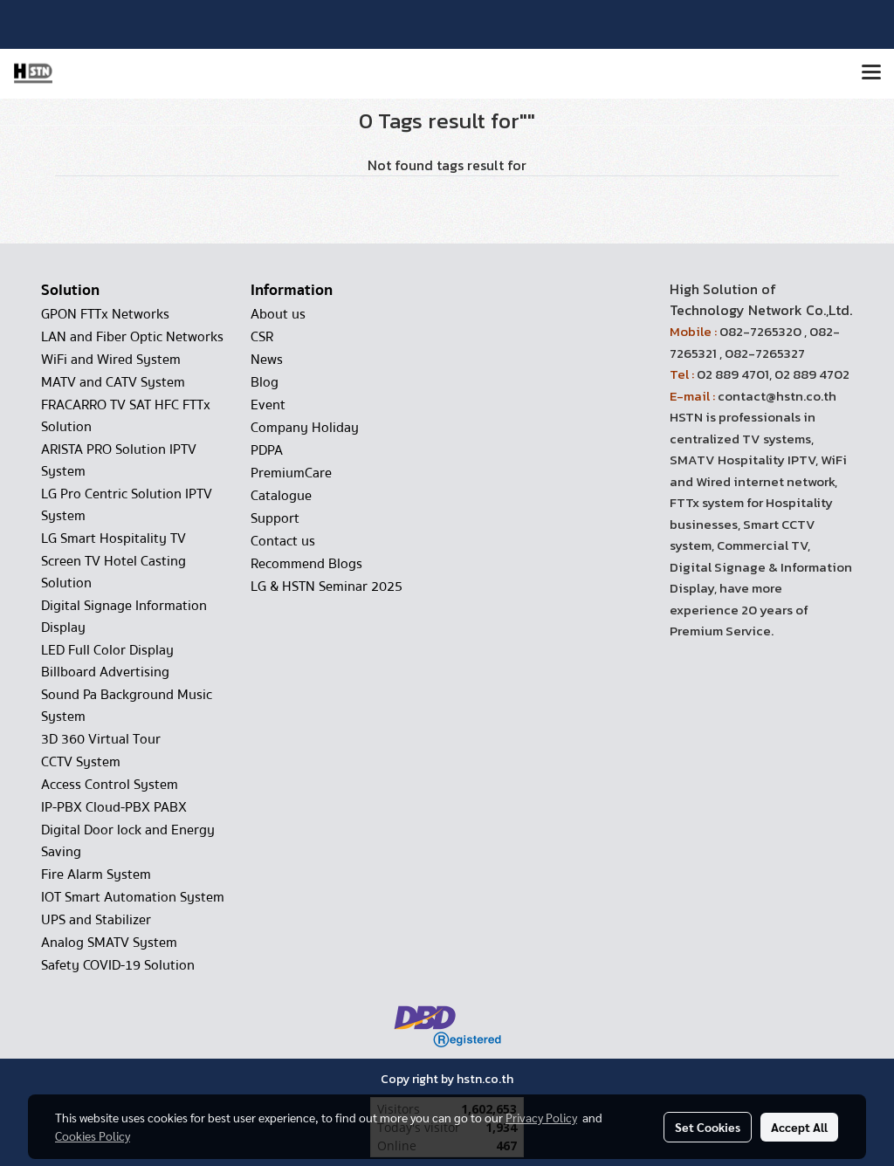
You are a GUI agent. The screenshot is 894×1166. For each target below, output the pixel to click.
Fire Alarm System (96, 874)
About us (278, 314)
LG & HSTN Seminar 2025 (326, 586)
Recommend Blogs (306, 563)
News (267, 359)
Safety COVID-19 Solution (118, 965)
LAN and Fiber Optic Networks (132, 337)
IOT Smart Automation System (132, 897)
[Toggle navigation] (871, 73)
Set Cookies (707, 1127)
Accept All (799, 1127)
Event (268, 405)
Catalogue (281, 495)
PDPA (267, 450)
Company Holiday (305, 427)
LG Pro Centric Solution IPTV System (126, 505)
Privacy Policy (541, 1117)
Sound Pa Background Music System (126, 705)
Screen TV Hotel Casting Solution (113, 572)
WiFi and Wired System (111, 359)
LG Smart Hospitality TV (113, 538)
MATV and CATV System (113, 382)
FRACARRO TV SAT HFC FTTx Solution (125, 416)
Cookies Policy (92, 1135)
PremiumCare (291, 473)
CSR (262, 337)
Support (275, 518)
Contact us (283, 541)
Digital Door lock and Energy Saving (128, 841)
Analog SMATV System (109, 942)
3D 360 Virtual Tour (101, 739)
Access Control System (109, 784)
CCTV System (80, 762)
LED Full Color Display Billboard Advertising (107, 661)
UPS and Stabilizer (96, 920)
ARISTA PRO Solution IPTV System (118, 460)
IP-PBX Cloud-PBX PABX (114, 807)
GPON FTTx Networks (105, 314)
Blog (265, 382)
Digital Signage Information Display (124, 616)
